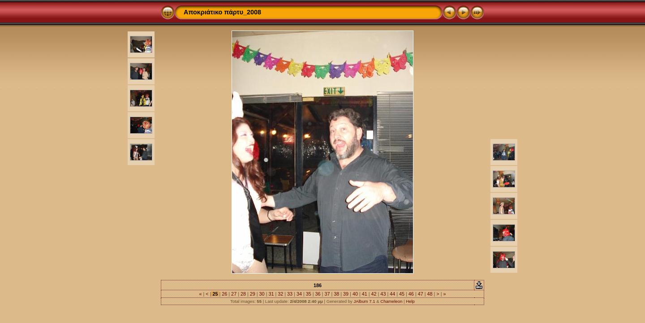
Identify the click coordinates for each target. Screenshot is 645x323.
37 (327, 294)
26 (224, 294)
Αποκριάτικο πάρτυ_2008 (222, 12)
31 (271, 294)
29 (253, 294)
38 (336, 294)
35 (309, 294)
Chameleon (391, 301)
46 (411, 294)
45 (402, 294)
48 (430, 294)
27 (234, 294)
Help (410, 301)
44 (392, 294)
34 (299, 294)
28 (243, 294)
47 (421, 294)
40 (355, 294)
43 (383, 294)
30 (262, 294)
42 (374, 294)
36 (318, 294)
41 (365, 294)
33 (290, 294)
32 (280, 294)
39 (346, 294)
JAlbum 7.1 (364, 301)
